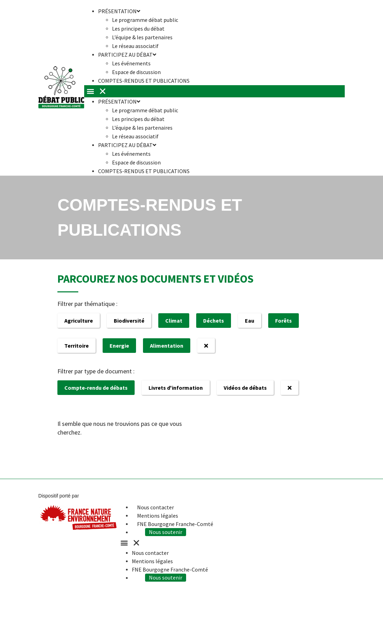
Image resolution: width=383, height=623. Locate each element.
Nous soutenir (166, 532)
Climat (173, 320)
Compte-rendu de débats (96, 387)
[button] (214, 91)
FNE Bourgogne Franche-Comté (175, 523)
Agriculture (78, 320)
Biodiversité (129, 320)
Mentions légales (157, 515)
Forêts (283, 320)
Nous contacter (155, 507)
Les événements (131, 63)
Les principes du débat (138, 28)
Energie (119, 345)
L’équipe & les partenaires (142, 37)
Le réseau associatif (135, 136)
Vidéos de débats (245, 387)
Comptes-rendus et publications (144, 80)
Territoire (76, 345)
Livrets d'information (176, 387)
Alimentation (166, 345)
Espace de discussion (136, 162)
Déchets (213, 320)
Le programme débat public (145, 19)
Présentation (119, 101)
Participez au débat (127, 54)
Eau (249, 320)
